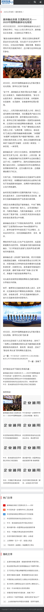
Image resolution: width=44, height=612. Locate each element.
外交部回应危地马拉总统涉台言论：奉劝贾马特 (20, 382)
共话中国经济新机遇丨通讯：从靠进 (20, 536)
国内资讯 (18, 12)
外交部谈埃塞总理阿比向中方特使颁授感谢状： (20, 379)
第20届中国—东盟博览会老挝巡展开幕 (21, 527)
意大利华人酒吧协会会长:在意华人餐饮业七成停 (24, 584)
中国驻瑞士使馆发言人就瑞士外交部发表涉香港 (24, 579)
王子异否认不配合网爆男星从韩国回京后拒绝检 (24, 570)
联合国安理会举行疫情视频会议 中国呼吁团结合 (24, 566)
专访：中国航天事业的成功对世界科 (20, 532)
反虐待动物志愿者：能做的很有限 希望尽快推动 (24, 562)
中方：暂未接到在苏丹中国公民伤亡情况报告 (19, 384)
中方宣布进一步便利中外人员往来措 (20, 510)
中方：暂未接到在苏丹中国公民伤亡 (20, 523)
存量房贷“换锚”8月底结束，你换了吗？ (21, 593)
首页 (12, 12)
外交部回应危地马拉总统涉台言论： (20, 518)
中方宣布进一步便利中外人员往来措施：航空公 (20, 376)
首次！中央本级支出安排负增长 (18, 588)
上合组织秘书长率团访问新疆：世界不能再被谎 (25, 601)
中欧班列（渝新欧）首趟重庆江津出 (21, 545)
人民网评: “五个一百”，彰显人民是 (19, 541)
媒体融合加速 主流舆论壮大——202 (20, 505)
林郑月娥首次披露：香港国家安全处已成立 (22, 575)
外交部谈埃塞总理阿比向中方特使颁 (20, 514)
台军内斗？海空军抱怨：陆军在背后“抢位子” (23, 597)
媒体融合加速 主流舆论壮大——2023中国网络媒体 (21, 373)
